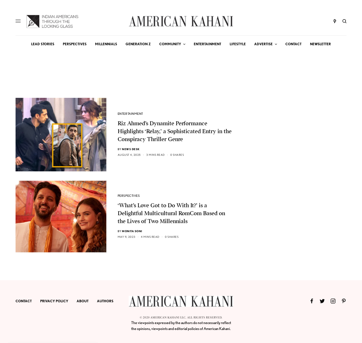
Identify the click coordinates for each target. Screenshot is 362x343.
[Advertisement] (304, 183)
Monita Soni (132, 231)
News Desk (131, 149)
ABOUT (83, 301)
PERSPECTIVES (129, 196)
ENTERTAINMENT (130, 114)
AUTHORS (105, 301)
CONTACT (24, 301)
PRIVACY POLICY (54, 301)
